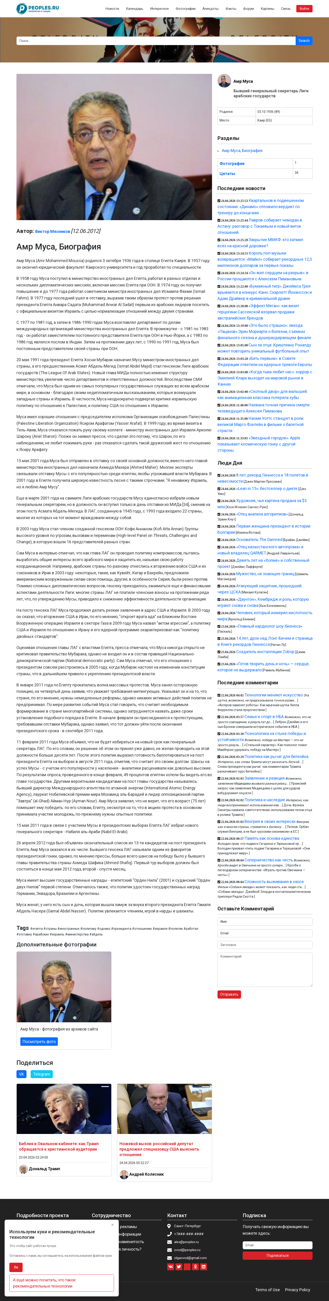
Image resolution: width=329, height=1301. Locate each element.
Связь (286, 9)
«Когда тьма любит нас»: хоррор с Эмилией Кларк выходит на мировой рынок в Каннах (265, 377)
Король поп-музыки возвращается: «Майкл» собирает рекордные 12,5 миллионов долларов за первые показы (265, 259)
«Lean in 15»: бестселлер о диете (266, 488)
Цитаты (227, 173)
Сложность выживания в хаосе (274, 881)
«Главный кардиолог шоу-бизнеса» (269, 626)
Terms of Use (267, 1289)
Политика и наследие (264, 799)
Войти (304, 9)
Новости (112, 9)
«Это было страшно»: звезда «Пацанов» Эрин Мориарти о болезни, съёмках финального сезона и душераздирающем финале (264, 331)
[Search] (156, 40)
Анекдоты (210, 9)
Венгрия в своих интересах (270, 821)
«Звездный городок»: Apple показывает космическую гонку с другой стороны (259, 444)
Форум (248, 9)
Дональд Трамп (44, 1168)
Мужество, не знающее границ (265, 573)
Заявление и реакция (264, 778)
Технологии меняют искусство (273, 695)
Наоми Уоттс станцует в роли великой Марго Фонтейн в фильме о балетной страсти (261, 424)
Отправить (229, 994)
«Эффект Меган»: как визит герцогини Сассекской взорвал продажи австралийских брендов (258, 311)
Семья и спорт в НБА (264, 716)
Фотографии (186, 9)
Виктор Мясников (52, 231)
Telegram (41, 1074)
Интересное (159, 9)
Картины (267, 9)
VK (21, 1074)
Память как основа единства (271, 838)
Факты (231, 9)
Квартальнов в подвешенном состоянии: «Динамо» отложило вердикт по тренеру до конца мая (261, 206)
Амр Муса (243, 81)
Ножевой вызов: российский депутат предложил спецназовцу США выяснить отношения (159, 1149)
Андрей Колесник (146, 1174)
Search (304, 41)
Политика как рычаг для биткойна (276, 756)
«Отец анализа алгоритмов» (262, 514)
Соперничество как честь (268, 860)
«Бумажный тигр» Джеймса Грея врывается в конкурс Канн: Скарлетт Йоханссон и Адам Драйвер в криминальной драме (265, 292)
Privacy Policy (297, 1289)
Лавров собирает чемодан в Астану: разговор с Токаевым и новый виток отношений (260, 226)
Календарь (134, 9)
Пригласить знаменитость (119, 1241)
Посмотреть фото (39, 1041)
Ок (16, 1267)
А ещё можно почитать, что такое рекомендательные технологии (44, 1283)
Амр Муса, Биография (242, 150)
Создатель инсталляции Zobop (265, 651)
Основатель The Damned (259, 539)
